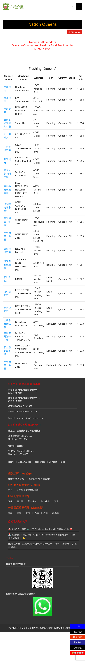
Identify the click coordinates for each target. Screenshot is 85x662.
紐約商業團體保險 (19, 496)
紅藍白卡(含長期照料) (39, 478)
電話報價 (77, 631)
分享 (77, 626)
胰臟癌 (55, 512)
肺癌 (45, 512)
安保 (10, 501)
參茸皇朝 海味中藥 (7, 173)
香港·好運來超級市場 (7, 123)
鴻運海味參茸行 (7, 265)
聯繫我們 (77, 636)
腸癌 (19, 512)
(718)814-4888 (15, 400)
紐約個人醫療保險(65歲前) (24, 485)
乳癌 (37, 512)
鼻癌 (28, 512)
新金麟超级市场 (7, 351)
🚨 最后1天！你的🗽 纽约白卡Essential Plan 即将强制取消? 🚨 (40, 528)
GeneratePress (70, 627)
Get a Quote (24, 461)
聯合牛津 (45, 501)
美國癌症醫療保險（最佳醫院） (27, 507)
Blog (63, 461)
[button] (72, 7)
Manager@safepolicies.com (30, 418)
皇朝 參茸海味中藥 (7, 336)
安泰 (56, 501)
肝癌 (10, 512)
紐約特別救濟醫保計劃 (27, 490)
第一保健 (32, 501)
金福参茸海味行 (7, 324)
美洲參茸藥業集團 (7, 190)
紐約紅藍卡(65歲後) (20, 473)
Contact (53, 461)
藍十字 (20, 501)
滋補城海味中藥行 (7, 207)
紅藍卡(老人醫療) (16, 478)
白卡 (10, 490)
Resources (39, 461)
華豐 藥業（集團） (7, 222)
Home (11, 461)
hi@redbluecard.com (27, 411)
